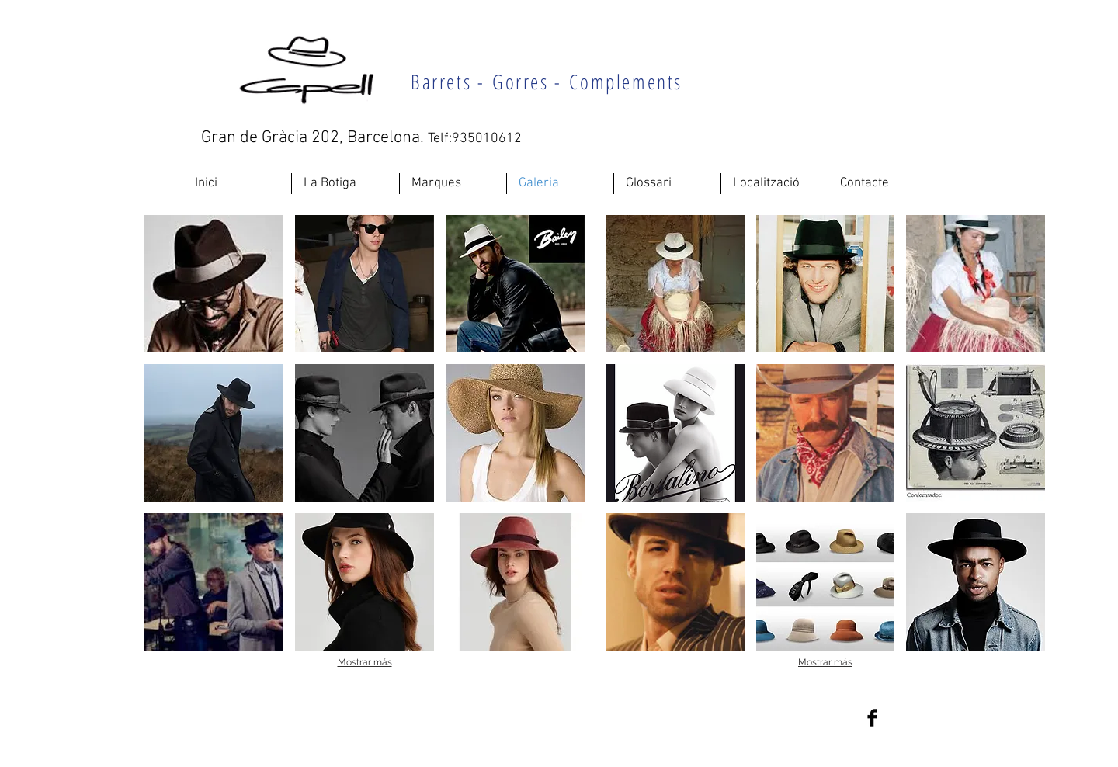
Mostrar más (365, 662)
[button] (213, 283)
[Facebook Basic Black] (872, 718)
